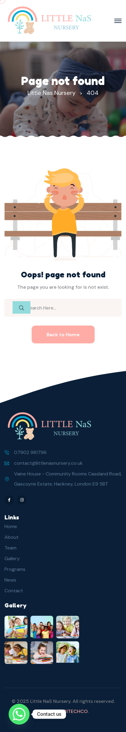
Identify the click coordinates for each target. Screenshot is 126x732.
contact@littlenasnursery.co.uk (48, 463)
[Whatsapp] (19, 714)
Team (10, 548)
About (11, 537)
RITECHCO (76, 711)
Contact (13, 591)
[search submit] (21, 307)
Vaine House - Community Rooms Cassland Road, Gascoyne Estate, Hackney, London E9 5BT (68, 479)
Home (10, 526)
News (10, 580)
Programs (14, 569)
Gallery (12, 558)
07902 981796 (30, 452)
